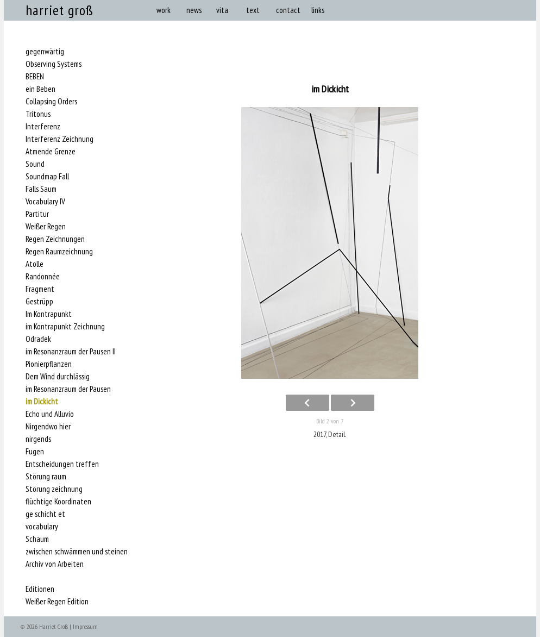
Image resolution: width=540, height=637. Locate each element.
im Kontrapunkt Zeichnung (65, 327)
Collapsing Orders (51, 102)
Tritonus (38, 114)
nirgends (38, 439)
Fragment (40, 289)
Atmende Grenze (51, 152)
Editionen (40, 589)
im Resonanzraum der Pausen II (71, 352)
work (163, 10)
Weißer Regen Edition (57, 602)
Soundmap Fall (47, 177)
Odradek (38, 339)
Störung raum (46, 477)
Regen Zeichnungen (55, 239)
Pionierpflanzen (49, 364)
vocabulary (42, 527)
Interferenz (43, 127)
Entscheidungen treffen (62, 464)
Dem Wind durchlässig (58, 377)
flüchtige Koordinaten (58, 502)
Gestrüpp (39, 302)
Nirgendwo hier (48, 427)
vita (222, 10)
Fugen (35, 452)
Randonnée (43, 277)
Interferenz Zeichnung (59, 139)
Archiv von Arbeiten (55, 564)
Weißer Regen (46, 227)
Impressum (85, 626)
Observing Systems (53, 64)
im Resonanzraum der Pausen (68, 389)
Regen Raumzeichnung (59, 252)
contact (288, 10)
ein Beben (40, 89)
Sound (35, 164)
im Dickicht (42, 402)
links (317, 10)
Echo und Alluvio (50, 414)
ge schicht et (45, 514)
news (194, 10)
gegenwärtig (45, 52)
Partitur (37, 214)
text (253, 10)
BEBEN (35, 77)
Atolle (34, 264)
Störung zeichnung (54, 489)
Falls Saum (41, 189)
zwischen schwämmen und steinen (77, 552)
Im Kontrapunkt (49, 314)
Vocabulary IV (45, 202)
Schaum (37, 539)
